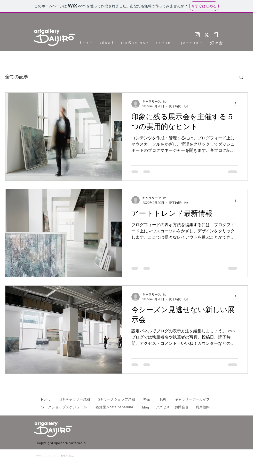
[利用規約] (201, 407)
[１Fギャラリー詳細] (75, 399)
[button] (241, 77)
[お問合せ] (181, 407)
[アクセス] (162, 407)
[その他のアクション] (237, 104)
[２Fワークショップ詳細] (116, 399)
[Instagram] (197, 34)
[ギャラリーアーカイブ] (192, 399)
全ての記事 (16, 76)
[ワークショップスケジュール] (65, 407)
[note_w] (215, 34)
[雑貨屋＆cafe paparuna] (114, 407)
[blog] (145, 407)
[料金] (147, 399)
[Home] (46, 399)
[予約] (162, 399)
